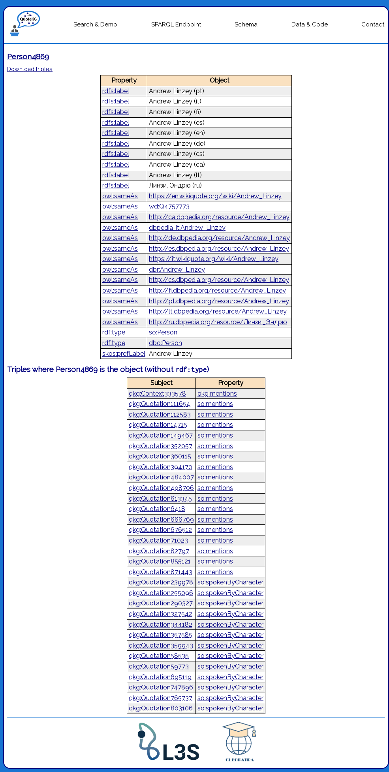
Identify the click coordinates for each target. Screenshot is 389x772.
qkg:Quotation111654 (159, 404)
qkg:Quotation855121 (160, 561)
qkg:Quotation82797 (159, 551)
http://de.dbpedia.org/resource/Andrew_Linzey (219, 238)
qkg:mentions (217, 393)
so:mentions (215, 404)
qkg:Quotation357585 (160, 635)
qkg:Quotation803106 (161, 708)
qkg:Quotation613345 (160, 498)
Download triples (30, 69)
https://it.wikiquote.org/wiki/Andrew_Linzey (213, 259)
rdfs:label (115, 91)
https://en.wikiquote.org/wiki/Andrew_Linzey (215, 196)
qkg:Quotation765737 (160, 698)
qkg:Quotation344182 (160, 624)
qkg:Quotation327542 (160, 614)
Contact (372, 24)
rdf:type (113, 332)
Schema (246, 24)
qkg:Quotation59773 (159, 666)
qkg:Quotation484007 (161, 477)
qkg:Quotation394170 (160, 467)
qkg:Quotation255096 (161, 593)
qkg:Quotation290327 (161, 603)
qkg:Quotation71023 (158, 540)
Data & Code (309, 24)
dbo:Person (165, 343)
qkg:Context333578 (157, 393)
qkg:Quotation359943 (161, 645)
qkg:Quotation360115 (160, 456)
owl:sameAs (120, 196)
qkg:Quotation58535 (159, 655)
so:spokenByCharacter (230, 582)
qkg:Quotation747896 (161, 687)
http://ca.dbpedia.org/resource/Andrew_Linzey (219, 217)
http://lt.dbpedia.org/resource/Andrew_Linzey (218, 311)
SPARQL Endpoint (176, 24)
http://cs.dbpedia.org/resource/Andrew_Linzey (219, 280)
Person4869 (28, 56)
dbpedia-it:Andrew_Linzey (187, 227)
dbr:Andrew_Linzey (177, 269)
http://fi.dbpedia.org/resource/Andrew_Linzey (217, 290)
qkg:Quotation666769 (161, 519)
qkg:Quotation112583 (160, 414)
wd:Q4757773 (169, 206)
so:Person (163, 332)
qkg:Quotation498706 (161, 488)
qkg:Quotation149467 (161, 435)
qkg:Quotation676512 (160, 529)
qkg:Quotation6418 (157, 509)
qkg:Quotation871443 (160, 572)
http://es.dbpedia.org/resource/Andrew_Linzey (219, 248)
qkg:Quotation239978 (161, 582)
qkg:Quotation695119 (160, 677)
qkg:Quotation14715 (158, 424)
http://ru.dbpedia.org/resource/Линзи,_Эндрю (218, 322)
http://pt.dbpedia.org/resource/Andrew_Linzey (219, 301)
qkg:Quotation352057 (160, 446)
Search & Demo (95, 24)
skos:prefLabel (123, 353)
